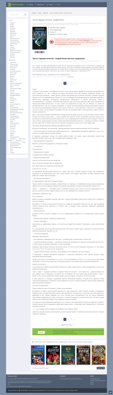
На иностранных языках (15, 88)
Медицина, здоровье (15, 93)
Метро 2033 (13, 126)
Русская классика (14, 145)
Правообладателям (95, 378)
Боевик (12, 105)
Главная (30, 4)
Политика (12, 57)
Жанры (92, 384)
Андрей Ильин (58, 30)
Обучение (12, 90)
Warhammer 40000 (14, 123)
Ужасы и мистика (14, 40)
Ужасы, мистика (14, 64)
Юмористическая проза (15, 50)
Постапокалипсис (14, 107)
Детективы (12, 28)
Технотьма (12, 131)
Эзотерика (12, 69)
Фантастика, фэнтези (15, 104)
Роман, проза (13, 67)
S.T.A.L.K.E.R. (13, 124)
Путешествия (13, 98)
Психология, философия (16, 83)
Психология (13, 35)
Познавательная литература (17, 109)
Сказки (11, 36)
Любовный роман (14, 116)
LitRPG (11, 121)
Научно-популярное (15, 85)
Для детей (12, 74)
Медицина (12, 31)
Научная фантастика (15, 38)
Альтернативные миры (15, 147)
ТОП (57, 4)
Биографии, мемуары (15, 95)
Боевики (45, 13)
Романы (12, 26)
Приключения (13, 79)
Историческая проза (15, 52)
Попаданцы (13, 114)
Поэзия (12, 78)
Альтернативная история (16, 112)
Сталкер (12, 152)
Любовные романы (14, 137)
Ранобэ (12, 97)
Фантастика (13, 62)
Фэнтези (12, 24)
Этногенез (12, 128)
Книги (50, 4)
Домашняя (12, 49)
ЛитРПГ (12, 135)
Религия (12, 92)
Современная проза (15, 42)
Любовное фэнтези (14, 118)
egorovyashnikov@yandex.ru (75, 378)
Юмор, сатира (13, 72)
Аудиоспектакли (14, 66)
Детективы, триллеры (15, 71)
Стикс (11, 150)
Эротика (12, 47)
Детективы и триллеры (15, 143)
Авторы (92, 382)
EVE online (12, 119)
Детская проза (13, 43)
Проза (11, 149)
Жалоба (41, 332)
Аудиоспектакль (14, 111)
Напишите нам (56, 333)
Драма (11, 45)
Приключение (13, 33)
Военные (12, 55)
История (12, 76)
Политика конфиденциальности (98, 380)
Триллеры (12, 54)
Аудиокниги (40, 4)
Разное (12, 86)
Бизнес (11, 81)
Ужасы (23, 142)
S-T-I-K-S (12, 130)
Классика (12, 29)
